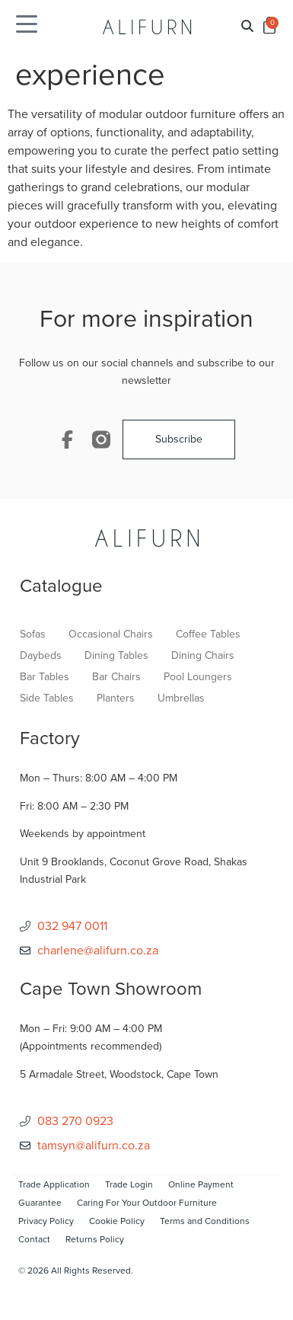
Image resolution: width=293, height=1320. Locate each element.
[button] (247, 27)
